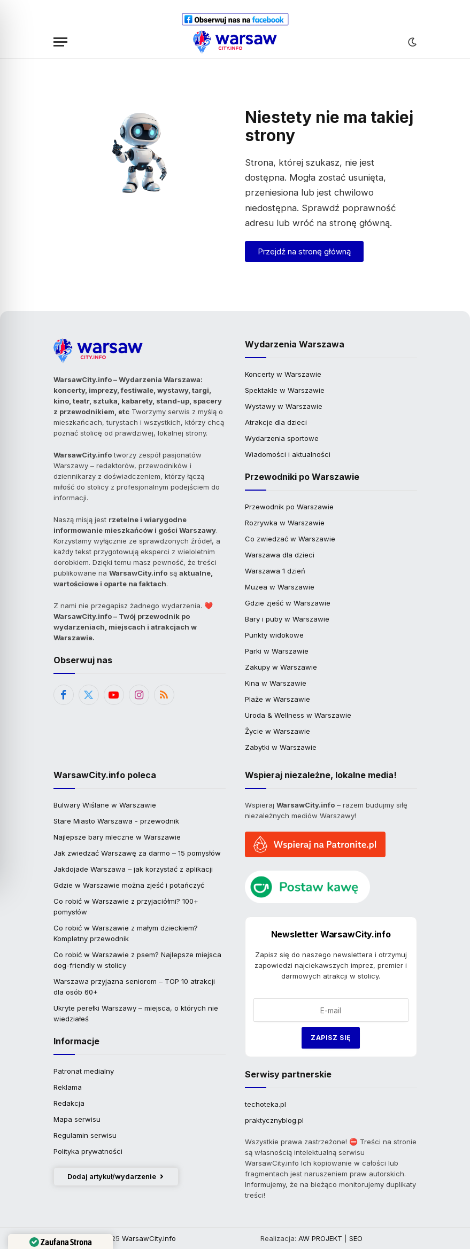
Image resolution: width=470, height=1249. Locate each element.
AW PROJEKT (320, 1238)
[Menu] (60, 42)
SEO (356, 1238)
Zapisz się (331, 1038)
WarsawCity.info (149, 1238)
